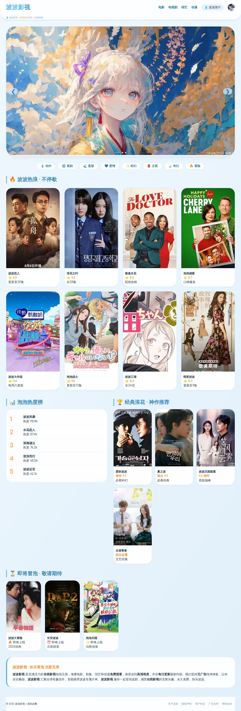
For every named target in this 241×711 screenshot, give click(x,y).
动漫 (194, 7)
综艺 (184, 7)
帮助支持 (227, 704)
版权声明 (186, 704)
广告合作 (213, 704)
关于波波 (173, 704)
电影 (161, 7)
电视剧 (172, 7)
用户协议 (200, 704)
